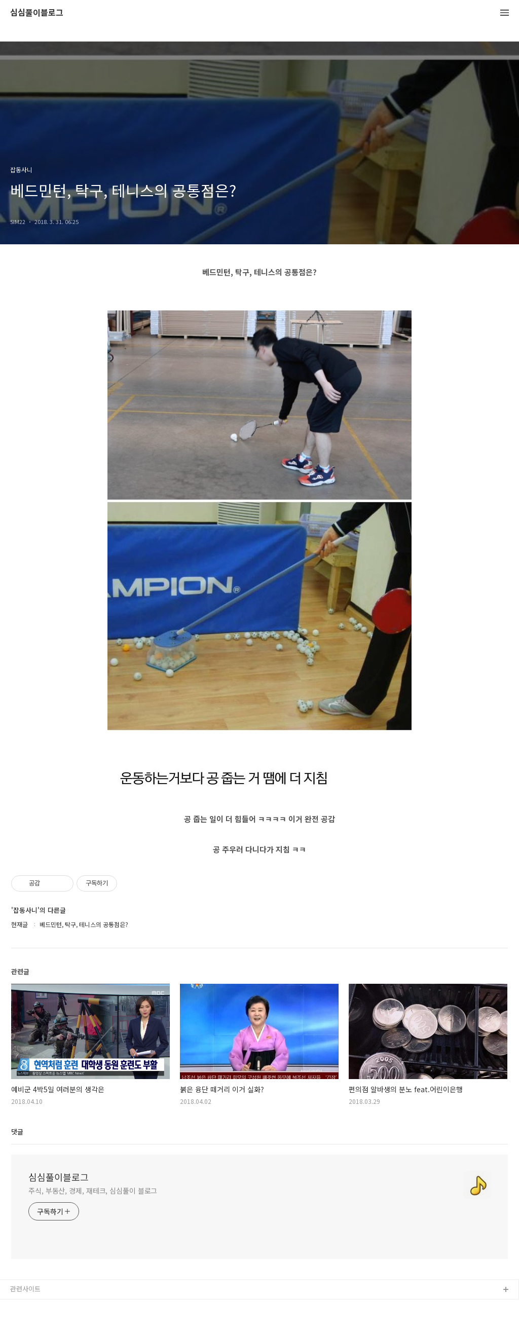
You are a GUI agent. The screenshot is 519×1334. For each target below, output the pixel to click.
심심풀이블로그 (36, 13)
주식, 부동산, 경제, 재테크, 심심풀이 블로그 (92, 1190)
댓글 (17, 1131)
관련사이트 (25, 1288)
